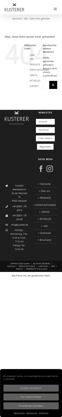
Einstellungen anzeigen (31, 405)
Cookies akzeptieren (31, 388)
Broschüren (45, 240)
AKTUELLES (35, 80)
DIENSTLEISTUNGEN (39, 69)
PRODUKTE (35, 64)
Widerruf (19, 269)
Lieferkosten (43, 266)
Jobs (45, 226)
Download (45, 233)
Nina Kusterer (42, 269)
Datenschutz (19, 413)
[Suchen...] (46, 85)
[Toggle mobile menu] (55, 9)
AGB (53, 266)
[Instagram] (50, 168)
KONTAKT (34, 86)
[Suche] (53, 85)
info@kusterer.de (19, 224)
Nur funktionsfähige (31, 396)
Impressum (43, 413)
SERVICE (33, 75)
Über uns (45, 191)
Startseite (45, 184)
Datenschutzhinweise (27, 266)
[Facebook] (41, 168)
